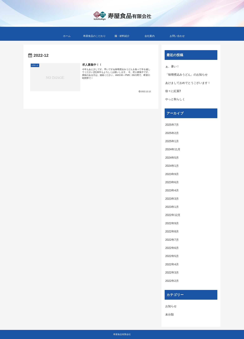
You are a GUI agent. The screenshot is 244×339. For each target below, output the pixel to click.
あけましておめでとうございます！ (187, 82)
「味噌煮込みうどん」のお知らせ (186, 74)
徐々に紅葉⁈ (173, 91)
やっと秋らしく (175, 99)
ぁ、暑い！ (172, 66)
